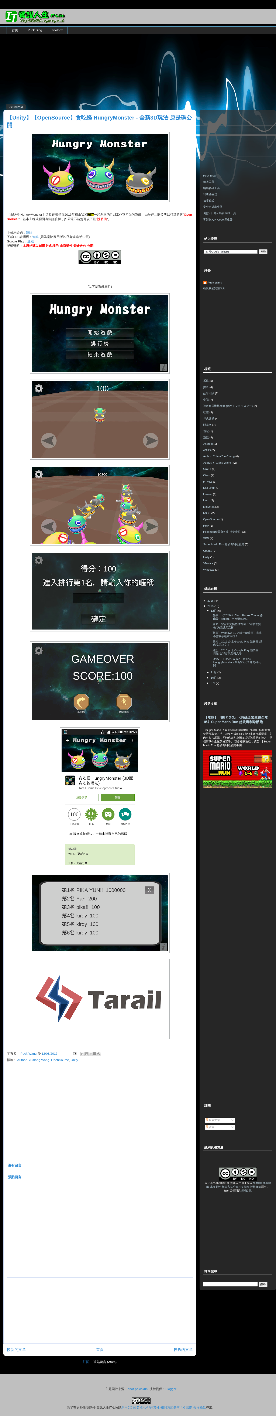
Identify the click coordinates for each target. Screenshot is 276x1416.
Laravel (207, 494)
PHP (206, 525)
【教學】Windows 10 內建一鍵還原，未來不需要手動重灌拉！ (236, 634)
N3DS (207, 513)
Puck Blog (35, 30)
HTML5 (207, 481)
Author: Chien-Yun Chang (219, 456)
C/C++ (207, 468)
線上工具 (208, 181)
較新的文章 (16, 1350)
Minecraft (208, 506)
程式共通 (208, 418)
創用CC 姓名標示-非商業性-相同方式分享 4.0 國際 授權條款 (163, 1407)
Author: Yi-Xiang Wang (33, 1060)
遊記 (206, 431)
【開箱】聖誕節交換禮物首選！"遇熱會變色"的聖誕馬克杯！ (235, 626)
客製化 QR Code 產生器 (218, 219)
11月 (214, 672)
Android (208, 443)
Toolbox (57, 30)
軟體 (206, 412)
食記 (206, 399)
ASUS (207, 450)
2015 (210, 606)
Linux (206, 500)
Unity (74, 1060)
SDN (206, 538)
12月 (214, 610)
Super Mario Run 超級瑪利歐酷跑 (223, 544)
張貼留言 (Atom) (105, 1362)
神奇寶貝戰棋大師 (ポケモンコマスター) (228, 405)
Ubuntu (207, 550)
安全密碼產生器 (212, 206)
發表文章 (213, 1120)
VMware (208, 563)
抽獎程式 (208, 200)
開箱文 (207, 424)
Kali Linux (209, 487)
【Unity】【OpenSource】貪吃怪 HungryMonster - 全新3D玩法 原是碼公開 (235, 662)
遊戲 (206, 437)
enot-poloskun (138, 1389)
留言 (210, 1127)
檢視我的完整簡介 (214, 288)
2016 (210, 600)
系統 (206, 380)
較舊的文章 (183, 1350)
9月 (213, 683)
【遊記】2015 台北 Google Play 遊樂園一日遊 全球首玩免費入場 (235, 652)
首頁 (15, 30)
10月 (214, 677)
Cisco (206, 475)
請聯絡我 (246, 1190)
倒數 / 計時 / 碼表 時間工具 (219, 213)
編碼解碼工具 (211, 188)
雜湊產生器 (210, 194)
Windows (208, 569)
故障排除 (208, 393)
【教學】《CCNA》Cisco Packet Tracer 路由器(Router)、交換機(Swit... (236, 617)
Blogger (170, 1389)
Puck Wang (214, 282)
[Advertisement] (138, 67)
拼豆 (206, 387)
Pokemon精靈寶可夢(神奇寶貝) (222, 531)
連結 (29, 232)
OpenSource (60, 1060)
